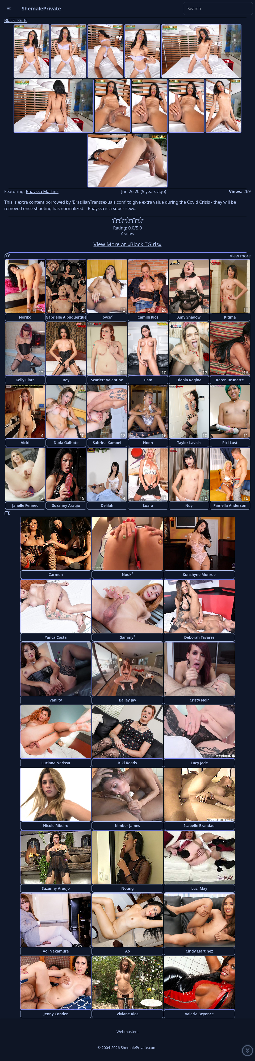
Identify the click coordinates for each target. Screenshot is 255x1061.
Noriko (25, 317)
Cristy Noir (199, 700)
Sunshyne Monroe (199, 574)
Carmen (56, 574)
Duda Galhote (66, 442)
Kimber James (127, 825)
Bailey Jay (127, 700)
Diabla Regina (189, 379)
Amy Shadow (189, 317)
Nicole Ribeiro (55, 825)
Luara (148, 505)
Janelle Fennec (25, 505)
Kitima (230, 317)
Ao (127, 951)
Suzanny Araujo (66, 505)
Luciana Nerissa (55, 762)
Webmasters (127, 1031)
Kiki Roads (127, 762)
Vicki (25, 442)
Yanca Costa (55, 637)
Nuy (189, 505)
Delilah (107, 505)
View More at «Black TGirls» (128, 244)
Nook (127, 574)
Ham (148, 379)
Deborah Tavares (199, 637)
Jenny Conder (56, 1013)
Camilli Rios (147, 317)
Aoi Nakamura (56, 951)
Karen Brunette (230, 379)
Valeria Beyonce (199, 1013)
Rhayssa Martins (42, 191)
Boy (66, 379)
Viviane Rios (128, 1013)
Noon (148, 442)
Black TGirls (15, 20)
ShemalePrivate (41, 8)
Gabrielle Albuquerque (66, 317)
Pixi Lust (229, 442)
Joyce (107, 317)
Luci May (199, 888)
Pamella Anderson (229, 505)
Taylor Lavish (188, 442)
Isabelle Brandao (199, 825)
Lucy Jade (199, 762)
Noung (127, 888)
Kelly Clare (25, 379)
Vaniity (55, 700)
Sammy (127, 637)
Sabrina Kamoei (107, 442)
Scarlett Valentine (107, 379)
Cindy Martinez (199, 951)
